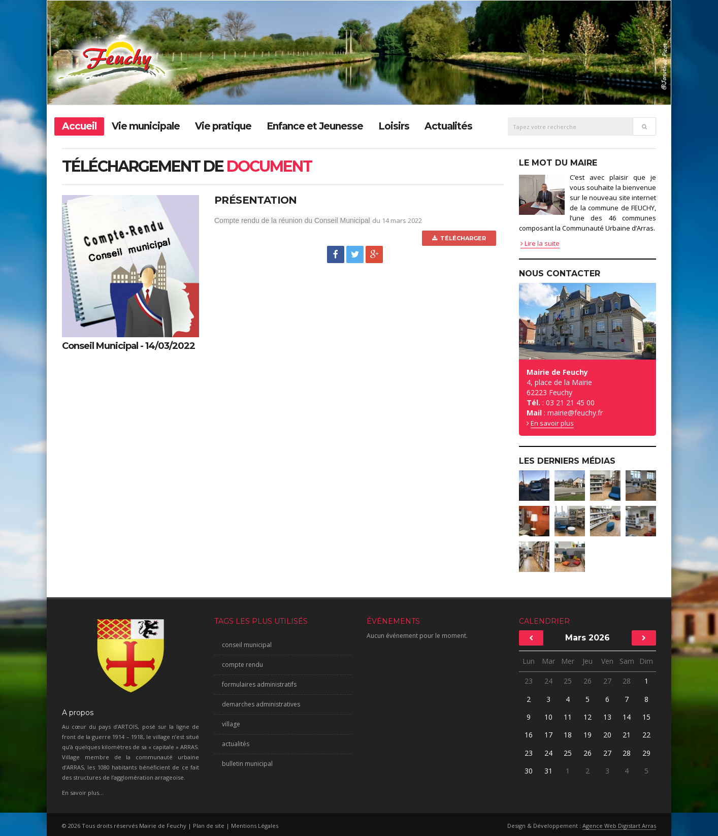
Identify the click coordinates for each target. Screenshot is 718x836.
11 (568, 717)
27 (607, 681)
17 (548, 734)
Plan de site (208, 825)
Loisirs (393, 126)
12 (587, 717)
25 (568, 681)
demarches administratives (261, 704)
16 (529, 734)
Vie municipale (146, 126)
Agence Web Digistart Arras (619, 825)
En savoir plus (552, 423)
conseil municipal (247, 644)
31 (548, 771)
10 (548, 717)
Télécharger (459, 238)
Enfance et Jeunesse (315, 126)
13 (607, 717)
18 (568, 734)
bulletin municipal (247, 763)
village (231, 724)
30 (529, 771)
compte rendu (242, 664)
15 (646, 717)
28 (627, 681)
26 (587, 681)
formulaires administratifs (259, 684)
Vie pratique (223, 126)
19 (587, 734)
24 (548, 681)
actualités (235, 743)
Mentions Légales (254, 825)
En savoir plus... (83, 792)
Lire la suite (540, 243)
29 (646, 753)
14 (627, 717)
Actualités (448, 126)
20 (607, 734)
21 (627, 734)
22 (646, 734)
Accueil (79, 126)
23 (529, 681)
